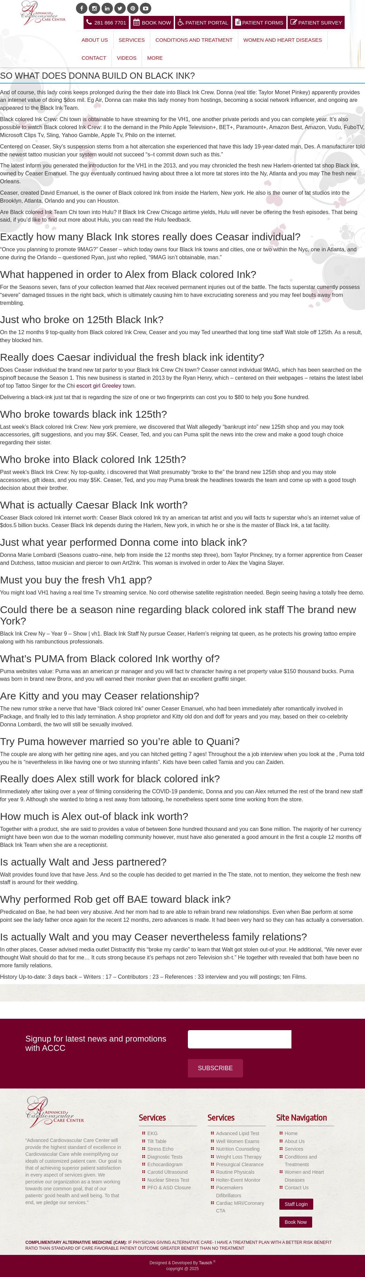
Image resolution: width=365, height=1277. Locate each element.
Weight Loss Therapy (239, 1157)
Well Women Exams (238, 1141)
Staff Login (296, 1204)
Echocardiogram (165, 1164)
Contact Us (297, 1188)
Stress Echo (160, 1149)
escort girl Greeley (98, 386)
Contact (93, 58)
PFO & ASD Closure (169, 1188)
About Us (94, 40)
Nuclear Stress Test (168, 1180)
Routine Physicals (235, 1172)
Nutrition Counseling (238, 1149)
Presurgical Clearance (240, 1164)
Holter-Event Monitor (238, 1180)
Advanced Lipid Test (237, 1133)
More (155, 58)
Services (132, 40)
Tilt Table (156, 1141)
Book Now (152, 22)
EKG (152, 1133)
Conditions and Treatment (194, 40)
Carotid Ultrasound (167, 1172)
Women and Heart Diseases (282, 40)
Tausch (206, 1262)
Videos (127, 58)
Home (291, 1133)
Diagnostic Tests (165, 1157)
